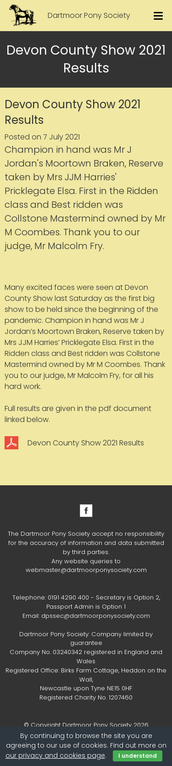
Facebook (86, 510)
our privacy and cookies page (55, 755)
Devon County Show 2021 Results (86, 443)
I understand (137, 756)
